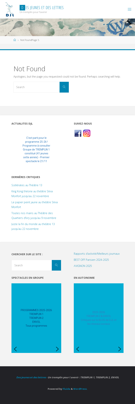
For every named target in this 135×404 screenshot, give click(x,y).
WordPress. (80, 388)
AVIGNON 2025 (83, 266)
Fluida (66, 388)
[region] (36, 149)
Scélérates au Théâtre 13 (26, 185)
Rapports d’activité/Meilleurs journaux (97, 253)
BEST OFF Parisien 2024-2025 (91, 259)
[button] (17, 150)
